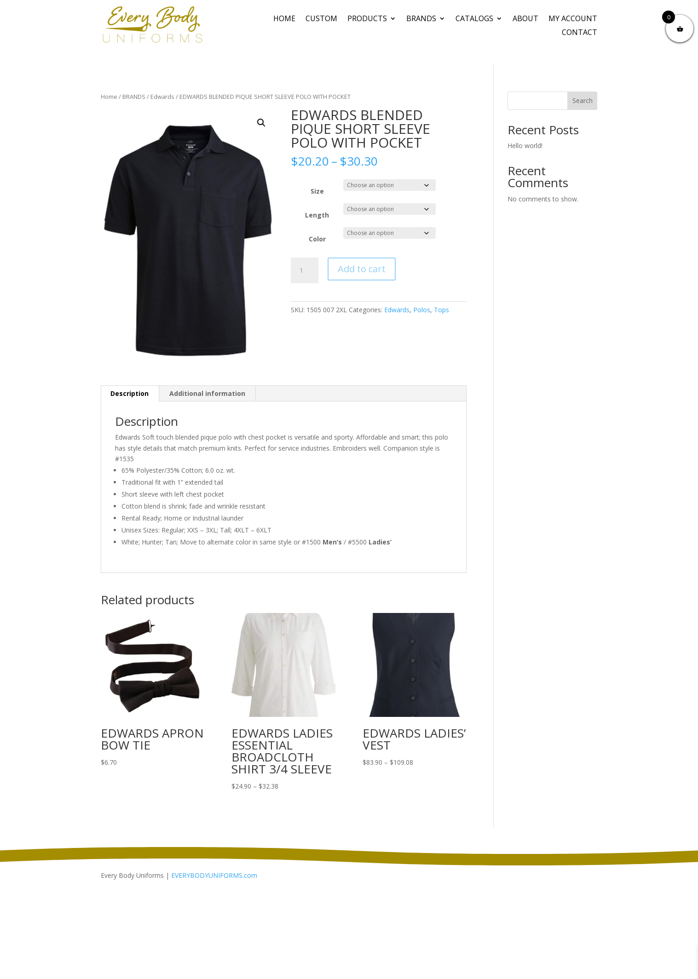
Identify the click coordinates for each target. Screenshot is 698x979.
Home (284, 19)
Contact (579, 33)
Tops (441, 309)
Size (317, 191)
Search (582, 100)
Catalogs (474, 19)
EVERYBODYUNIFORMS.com (214, 875)
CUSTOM (321, 19)
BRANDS (421, 19)
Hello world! (525, 145)
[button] (261, 123)
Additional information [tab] (207, 393)
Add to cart (362, 269)
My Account (572, 19)
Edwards (162, 96)
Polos (421, 309)
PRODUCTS (367, 19)
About (525, 19)
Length (317, 215)
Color (317, 239)
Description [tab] (129, 393)
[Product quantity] (304, 270)
